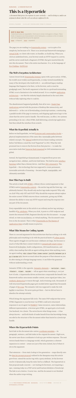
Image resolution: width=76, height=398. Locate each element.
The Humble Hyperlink (21, 383)
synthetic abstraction (17, 281)
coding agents (59, 237)
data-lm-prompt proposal (21, 355)
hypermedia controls (28, 187)
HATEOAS (24, 66)
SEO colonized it (51, 164)
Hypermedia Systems (33, 77)
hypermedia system (38, 47)
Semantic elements (41, 268)
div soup (21, 287)
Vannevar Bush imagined (34, 149)
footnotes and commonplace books (48, 133)
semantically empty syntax (52, 244)
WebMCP (33, 305)
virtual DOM (14, 53)
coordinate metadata (46, 331)
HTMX (30, 184)
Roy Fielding (14, 66)
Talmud (28, 140)
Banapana (34, 383)
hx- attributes (22, 211)
